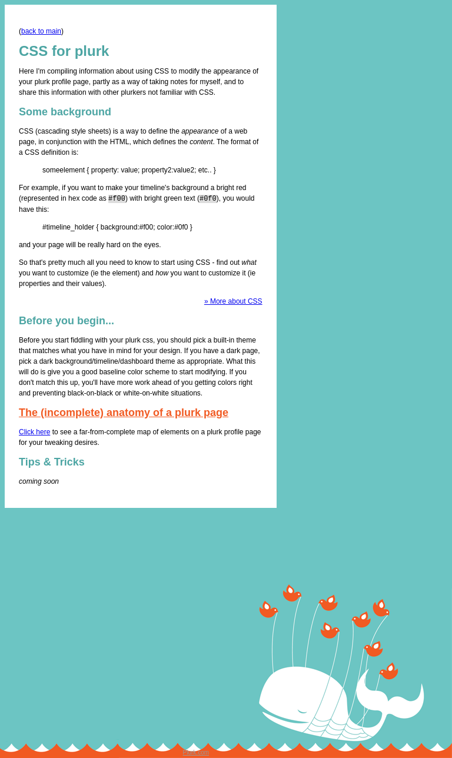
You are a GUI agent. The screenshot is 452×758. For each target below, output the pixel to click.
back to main (41, 31)
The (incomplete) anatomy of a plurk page (123, 412)
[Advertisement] (316, 602)
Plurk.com (196, 752)
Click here (34, 431)
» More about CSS (233, 301)
